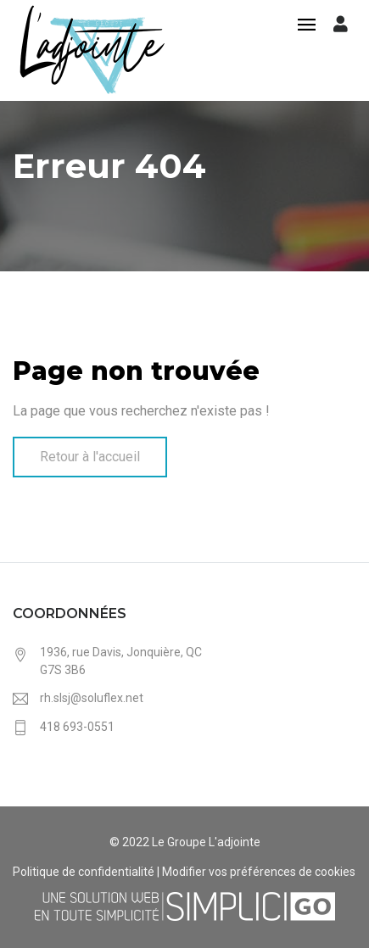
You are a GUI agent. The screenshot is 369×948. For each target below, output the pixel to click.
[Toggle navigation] (306, 25)
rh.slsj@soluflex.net (91, 698)
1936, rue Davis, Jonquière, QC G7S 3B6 (121, 661)
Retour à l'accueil (90, 457)
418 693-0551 (77, 726)
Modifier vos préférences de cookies (258, 871)
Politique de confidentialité (83, 871)
